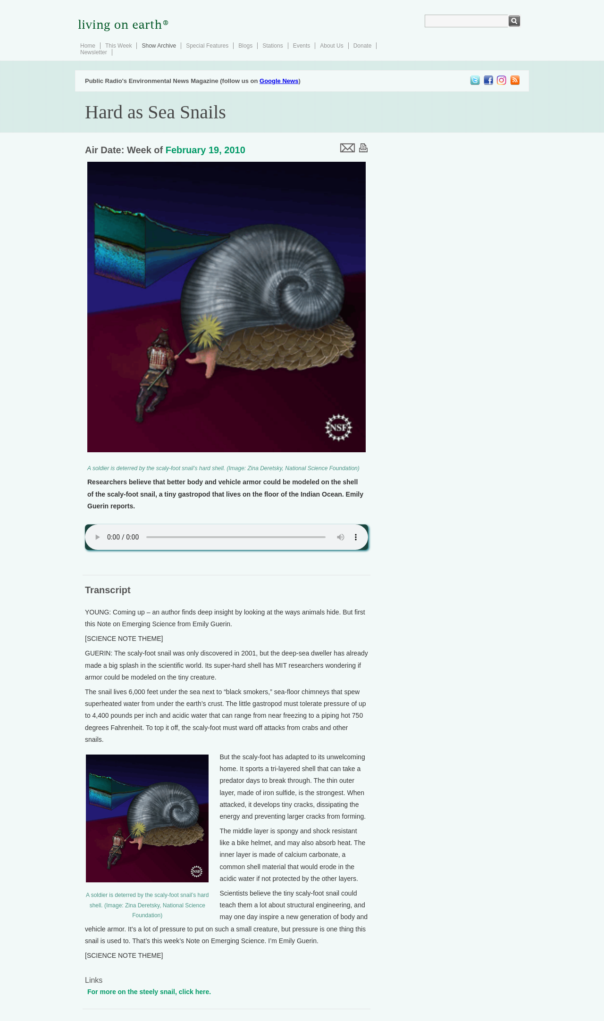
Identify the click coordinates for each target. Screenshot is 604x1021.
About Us (331, 45)
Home (87, 45)
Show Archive (159, 45)
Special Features (207, 45)
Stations (272, 45)
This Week (118, 45)
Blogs (245, 45)
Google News (279, 80)
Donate (362, 45)
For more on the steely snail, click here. (149, 992)
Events (301, 45)
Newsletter (93, 52)
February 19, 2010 (205, 150)
